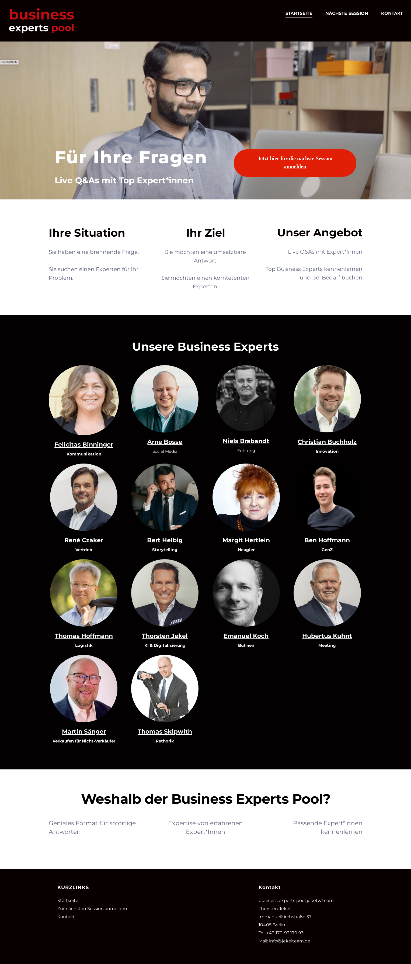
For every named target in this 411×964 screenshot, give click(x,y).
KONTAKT (392, 13)
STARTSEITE (298, 13)
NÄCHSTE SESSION (346, 13)
